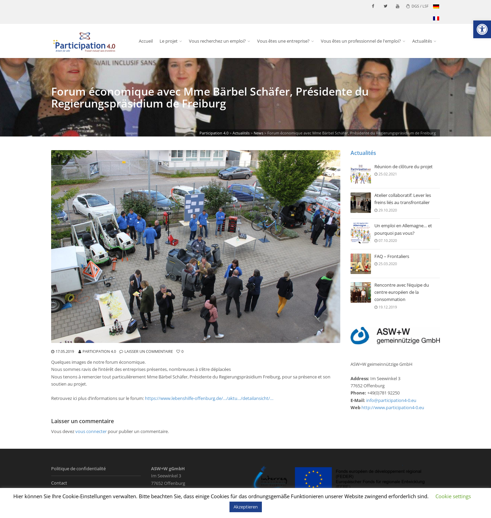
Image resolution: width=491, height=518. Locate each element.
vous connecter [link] (91, 431)
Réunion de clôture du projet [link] (403, 166)
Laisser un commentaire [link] (148, 351)
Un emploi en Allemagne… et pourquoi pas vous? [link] (403, 229)
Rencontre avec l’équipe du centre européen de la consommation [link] (401, 292)
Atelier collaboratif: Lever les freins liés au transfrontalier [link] (402, 199)
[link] (482, 29)
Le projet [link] (169, 41)
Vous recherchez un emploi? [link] (217, 41)
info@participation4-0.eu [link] (391, 400)
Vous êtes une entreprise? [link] (283, 41)
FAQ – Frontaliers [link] (391, 256)
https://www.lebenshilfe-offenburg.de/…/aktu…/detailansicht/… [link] (209, 398)
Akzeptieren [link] (246, 507)
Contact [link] (59, 483)
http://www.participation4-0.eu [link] (392, 407)
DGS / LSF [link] (417, 6)
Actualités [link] (422, 41)
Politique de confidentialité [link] (78, 468)
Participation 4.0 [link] (99, 351)
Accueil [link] (146, 41)
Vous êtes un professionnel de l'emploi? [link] (361, 41)
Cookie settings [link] (453, 496)
